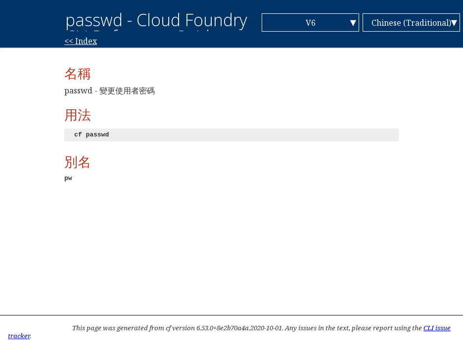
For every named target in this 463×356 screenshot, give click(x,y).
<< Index (80, 41)
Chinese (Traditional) (411, 22)
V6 (311, 22)
